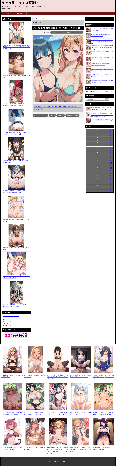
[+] (111, 130)
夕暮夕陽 (52, 115)
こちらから (107, 91)
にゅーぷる (6, 318)
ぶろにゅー (6, 323)
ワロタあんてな (7, 325)
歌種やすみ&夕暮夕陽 (72, 115)
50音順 (7, 13)
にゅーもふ (6, 319)
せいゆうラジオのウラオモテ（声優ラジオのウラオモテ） (66, 32)
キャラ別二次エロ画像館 (20, 3)
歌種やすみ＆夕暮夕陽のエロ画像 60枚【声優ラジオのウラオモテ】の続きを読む (57, 108)
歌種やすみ (61, 115)
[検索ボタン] (107, 99)
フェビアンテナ (7, 321)
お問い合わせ (20, 13)
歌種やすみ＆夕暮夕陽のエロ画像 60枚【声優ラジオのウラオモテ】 (57, 28)
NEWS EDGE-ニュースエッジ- (11, 316)
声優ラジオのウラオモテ (40, 115)
